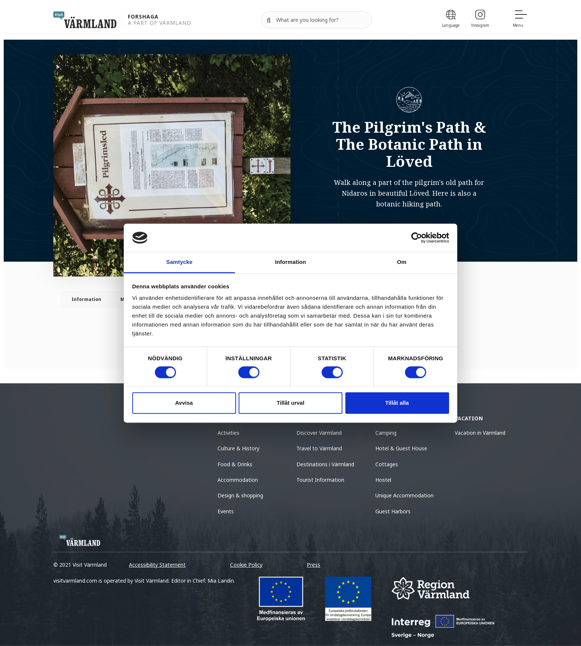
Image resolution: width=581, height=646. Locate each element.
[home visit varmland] (84, 19)
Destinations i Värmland (325, 464)
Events (226, 511)
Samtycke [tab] (179, 262)
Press (313, 564)
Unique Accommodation (404, 495)
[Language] (450, 20)
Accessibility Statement (157, 564)
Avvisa (184, 403)
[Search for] (316, 20)
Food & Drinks (235, 464)
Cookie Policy (246, 564)
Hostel (383, 479)
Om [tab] (401, 262)
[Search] (269, 20)
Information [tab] (290, 262)
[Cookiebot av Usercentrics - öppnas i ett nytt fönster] (416, 237)
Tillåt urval (291, 403)
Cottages (386, 464)
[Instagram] (480, 20)
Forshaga (143, 17)
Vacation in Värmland (480, 432)
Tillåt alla (397, 403)
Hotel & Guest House (401, 448)
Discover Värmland (319, 432)
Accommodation (238, 479)
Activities (228, 432)
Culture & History (238, 448)
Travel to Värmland (319, 448)
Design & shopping (240, 495)
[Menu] (520, 20)
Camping (385, 432)
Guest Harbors (393, 511)
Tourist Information (320, 479)
